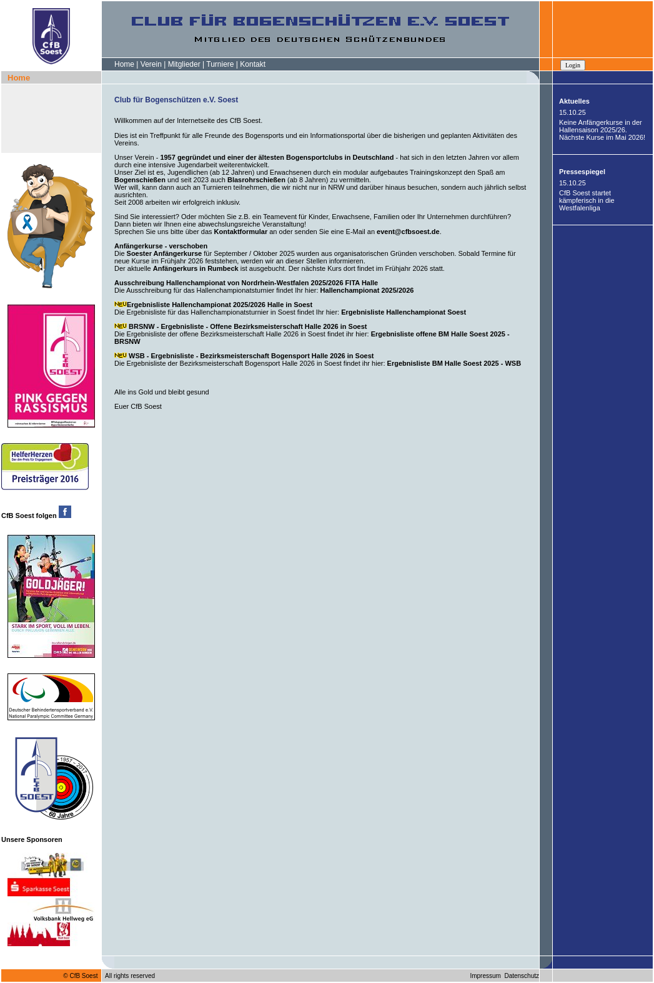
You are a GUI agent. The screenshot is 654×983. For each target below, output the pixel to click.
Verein (151, 64)
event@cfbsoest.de (408, 231)
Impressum (485, 975)
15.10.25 (572, 112)
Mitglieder (184, 64)
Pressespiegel (582, 171)
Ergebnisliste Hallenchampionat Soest (403, 312)
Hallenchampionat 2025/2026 (367, 290)
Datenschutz (521, 975)
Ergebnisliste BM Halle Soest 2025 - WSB (453, 363)
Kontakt (252, 64)
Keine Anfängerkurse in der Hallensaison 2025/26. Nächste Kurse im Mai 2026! (602, 130)
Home (124, 64)
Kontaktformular (241, 231)
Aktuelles (574, 101)
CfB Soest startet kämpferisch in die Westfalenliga (587, 200)
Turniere (220, 64)
